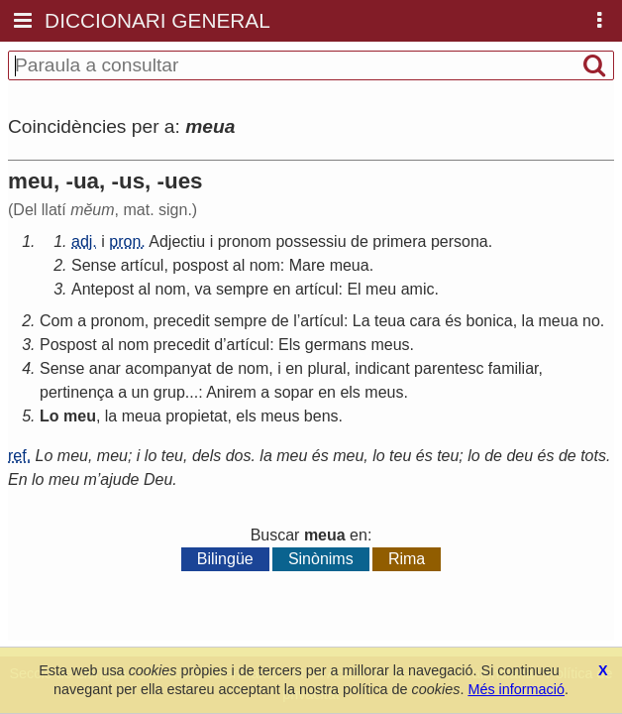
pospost (200, 265)
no (591, 320)
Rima (406, 558)
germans (335, 344)
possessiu (310, 241)
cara (425, 320)
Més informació (516, 689)
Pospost (68, 344)
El (354, 289)
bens (321, 416)
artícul (142, 265)
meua (349, 265)
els (350, 392)
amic (418, 289)
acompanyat (168, 368)
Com (56, 320)
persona (459, 241)
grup (169, 392)
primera (399, 241)
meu (380, 289)
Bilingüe (225, 558)
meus (389, 344)
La (361, 320)
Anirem (231, 392)
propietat (196, 416)
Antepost (102, 289)
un (141, 392)
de (359, 241)
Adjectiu (177, 241)
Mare (307, 265)
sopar (294, 392)
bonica (489, 320)
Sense (93, 265)
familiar (513, 368)
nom (265, 265)
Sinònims (321, 558)
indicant (383, 368)
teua (389, 320)
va (203, 289)
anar (105, 368)
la (528, 320)
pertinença (77, 392)
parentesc (448, 368)
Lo (49, 416)
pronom (244, 241)
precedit (182, 320)
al (239, 265)
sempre (242, 289)
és (453, 320)
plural (326, 368)
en (282, 289)
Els (289, 344)
